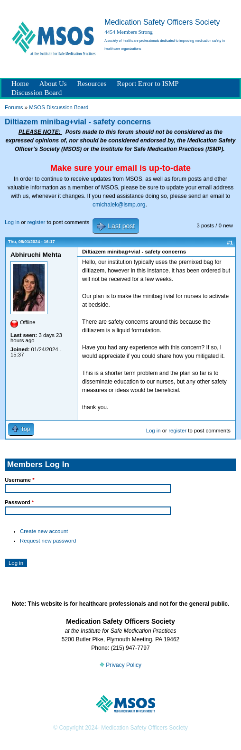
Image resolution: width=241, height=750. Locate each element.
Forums (14, 107)
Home (20, 83)
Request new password (48, 541)
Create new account (44, 531)
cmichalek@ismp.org (119, 204)
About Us (53, 83)
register (36, 222)
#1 (230, 242)
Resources (92, 83)
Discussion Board (36, 92)
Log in (12, 222)
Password (19, 502)
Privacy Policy (120, 665)
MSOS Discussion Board (58, 107)
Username (20, 480)
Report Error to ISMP (147, 83)
